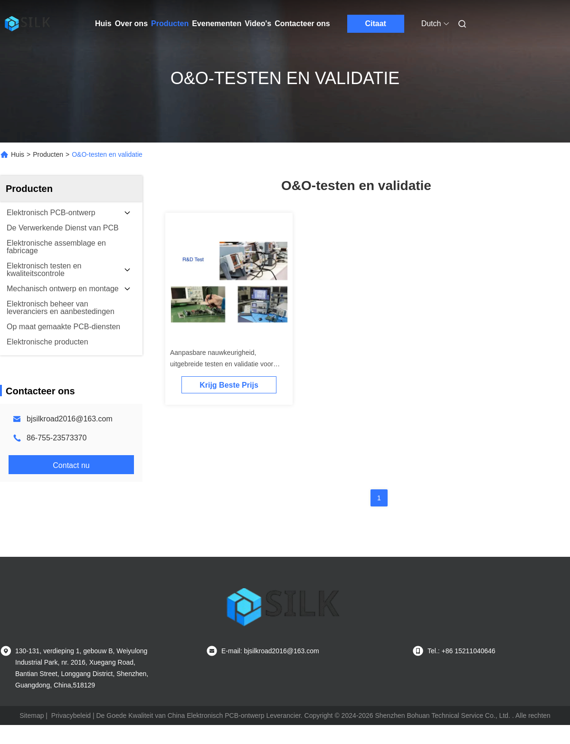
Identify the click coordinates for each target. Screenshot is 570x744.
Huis (103, 23)
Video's (258, 23)
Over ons (131, 23)
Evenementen (216, 23)
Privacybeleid (71, 715)
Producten (170, 23)
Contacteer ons (302, 23)
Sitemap (31, 715)
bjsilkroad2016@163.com (70, 419)
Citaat (375, 23)
